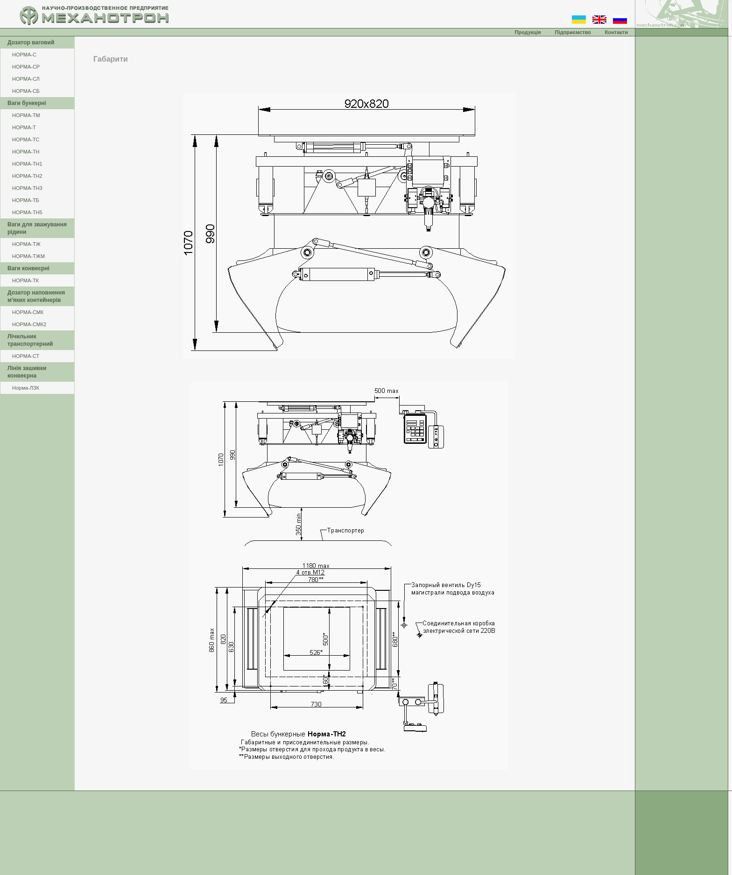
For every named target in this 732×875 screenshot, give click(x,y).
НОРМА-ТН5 (27, 212)
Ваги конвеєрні (28, 268)
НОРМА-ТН (26, 151)
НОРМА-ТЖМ (28, 256)
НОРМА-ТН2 (27, 176)
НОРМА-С (24, 54)
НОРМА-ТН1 (27, 164)
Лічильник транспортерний (30, 340)
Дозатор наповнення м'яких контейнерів (36, 296)
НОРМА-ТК (25, 280)
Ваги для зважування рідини (37, 228)
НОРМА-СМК (27, 312)
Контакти (616, 32)
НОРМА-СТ (25, 356)
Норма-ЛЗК (25, 388)
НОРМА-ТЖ (26, 244)
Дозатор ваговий (30, 42)
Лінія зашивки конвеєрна (26, 372)
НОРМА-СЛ (26, 79)
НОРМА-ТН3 (27, 188)
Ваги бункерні (26, 103)
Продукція (528, 32)
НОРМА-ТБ (25, 200)
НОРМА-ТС (26, 139)
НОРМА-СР (26, 67)
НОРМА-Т (24, 127)
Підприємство (573, 32)
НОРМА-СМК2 (29, 324)
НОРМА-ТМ (26, 115)
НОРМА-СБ (26, 91)
